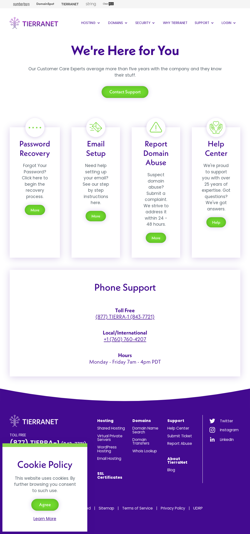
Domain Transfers (140, 441)
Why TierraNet (175, 23)
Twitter (226, 420)
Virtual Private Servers (109, 437)
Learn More (44, 519)
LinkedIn (227, 439)
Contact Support (125, 92)
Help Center (178, 428)
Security (145, 23)
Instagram (229, 429)
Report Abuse (179, 443)
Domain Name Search (145, 430)
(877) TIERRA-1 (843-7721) (125, 316)
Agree (45, 504)
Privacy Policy (173, 508)
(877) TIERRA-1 (48, 443)
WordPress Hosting (107, 449)
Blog (171, 469)
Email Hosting (109, 458)
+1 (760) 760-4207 (125, 339)
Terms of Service (137, 508)
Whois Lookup (144, 451)
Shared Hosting (111, 428)
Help (216, 222)
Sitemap (106, 508)
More (35, 209)
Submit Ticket (179, 435)
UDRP (198, 508)
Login (229, 23)
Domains (118, 23)
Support (205, 23)
